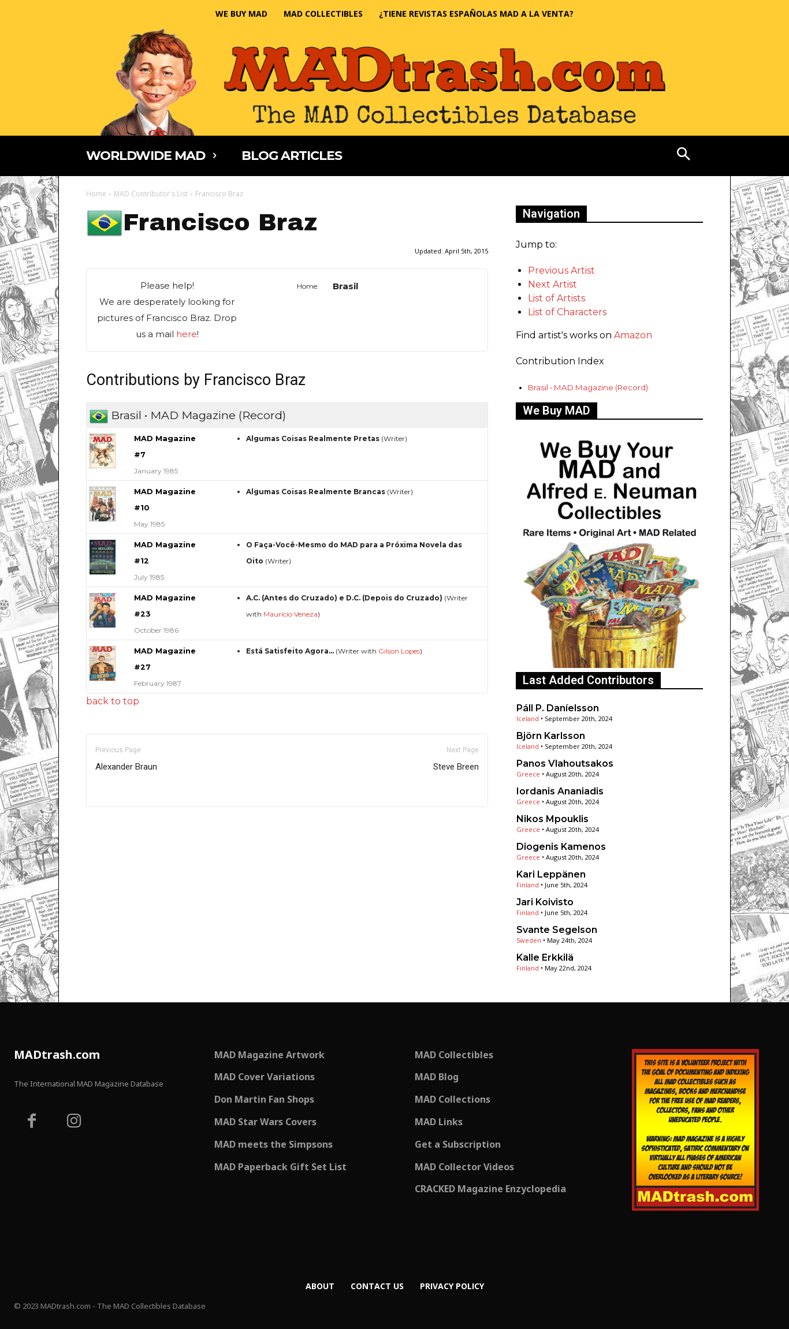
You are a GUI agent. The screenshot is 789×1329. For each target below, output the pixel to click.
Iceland (527, 718)
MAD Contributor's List (151, 194)
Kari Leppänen (551, 874)
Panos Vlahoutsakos (564, 763)
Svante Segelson (556, 929)
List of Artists (556, 298)
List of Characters (567, 312)
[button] (684, 155)
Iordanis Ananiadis (560, 791)
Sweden (528, 940)
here (186, 333)
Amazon (633, 335)
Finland (527, 884)
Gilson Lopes (399, 651)
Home (96, 194)
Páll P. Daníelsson (557, 708)
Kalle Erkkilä (545, 957)
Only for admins (126, 826)
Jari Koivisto (545, 902)
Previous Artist (561, 270)
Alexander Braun (126, 766)
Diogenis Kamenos (561, 846)
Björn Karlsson (550, 735)
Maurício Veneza (290, 614)
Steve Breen (456, 766)
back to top (112, 701)
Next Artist (552, 284)
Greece (528, 774)
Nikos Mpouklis (552, 818)
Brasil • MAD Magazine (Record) (588, 387)
